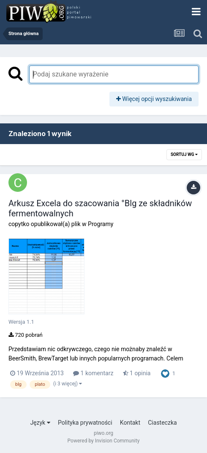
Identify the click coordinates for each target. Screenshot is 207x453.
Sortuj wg (184, 154)
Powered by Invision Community (104, 441)
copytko (18, 224)
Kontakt (130, 422)
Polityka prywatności (85, 422)
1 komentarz (93, 373)
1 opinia (137, 373)
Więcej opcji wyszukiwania (154, 99)
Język (40, 422)
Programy (100, 224)
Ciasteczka (162, 422)
